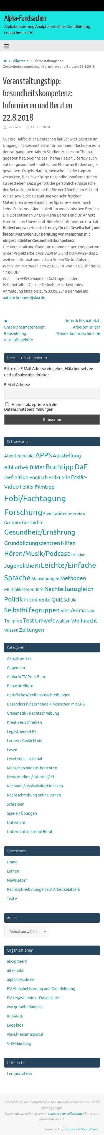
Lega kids (15, 1025)
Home (12, 862)
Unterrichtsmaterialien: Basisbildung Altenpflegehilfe (24, 330)
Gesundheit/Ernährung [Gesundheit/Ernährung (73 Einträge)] (39, 532)
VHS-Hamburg (19, 1043)
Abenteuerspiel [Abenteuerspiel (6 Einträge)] (19, 456)
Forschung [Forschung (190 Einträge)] (23, 512)
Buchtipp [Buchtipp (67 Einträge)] (59, 467)
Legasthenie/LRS (21, 731)
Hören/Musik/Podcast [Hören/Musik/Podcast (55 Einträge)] (37, 554)
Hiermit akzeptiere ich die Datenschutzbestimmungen (30, 407)
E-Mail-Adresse (17, 384)
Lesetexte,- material (24, 759)
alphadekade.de (20, 979)
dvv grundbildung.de (25, 1007)
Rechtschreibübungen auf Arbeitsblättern (43, 889)
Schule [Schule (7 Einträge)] (70, 600)
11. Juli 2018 (40, 127)
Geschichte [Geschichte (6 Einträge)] (33, 522)
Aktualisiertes (19, 658)
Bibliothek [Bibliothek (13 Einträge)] (16, 467)
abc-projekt (17, 961)
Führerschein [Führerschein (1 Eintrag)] (76, 514)
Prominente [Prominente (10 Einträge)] (37, 600)
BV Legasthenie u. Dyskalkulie (33, 998)
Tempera (70, 1129)
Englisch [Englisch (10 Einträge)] (38, 478)
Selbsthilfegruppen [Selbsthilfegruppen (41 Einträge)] (32, 610)
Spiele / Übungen (22, 813)
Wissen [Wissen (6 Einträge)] (11, 630)
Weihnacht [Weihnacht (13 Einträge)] (84, 621)
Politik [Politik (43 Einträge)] (13, 599)
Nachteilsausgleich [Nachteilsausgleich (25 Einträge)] (68, 589)
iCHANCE (15, 1016)
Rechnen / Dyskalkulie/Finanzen (35, 786)
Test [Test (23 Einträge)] (28, 620)
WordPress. (89, 1129)
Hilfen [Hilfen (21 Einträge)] (68, 543)
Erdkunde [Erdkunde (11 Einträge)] (59, 478)
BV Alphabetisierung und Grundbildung (41, 988)
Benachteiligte (20, 686)
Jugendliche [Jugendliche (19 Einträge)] (19, 566)
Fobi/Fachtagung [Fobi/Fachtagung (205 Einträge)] (35, 498)
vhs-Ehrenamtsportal (25, 1034)
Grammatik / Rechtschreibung (33, 713)
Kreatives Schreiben (24, 722)
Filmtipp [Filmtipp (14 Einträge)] (45, 487)
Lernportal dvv (19, 1073)
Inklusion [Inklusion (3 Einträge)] (78, 554)
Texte (12, 898)
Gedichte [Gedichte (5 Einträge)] (12, 522)
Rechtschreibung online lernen (34, 795)
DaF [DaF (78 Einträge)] (81, 467)
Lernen (13, 871)
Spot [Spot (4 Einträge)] (91, 610)
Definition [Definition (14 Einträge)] (16, 477)
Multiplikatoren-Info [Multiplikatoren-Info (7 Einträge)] (24, 589)
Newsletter (17, 880)
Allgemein (20, 61)
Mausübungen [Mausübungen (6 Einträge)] (45, 579)
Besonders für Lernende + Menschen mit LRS (46, 704)
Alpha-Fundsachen (25, 18)
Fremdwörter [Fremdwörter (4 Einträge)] (55, 513)
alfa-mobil (15, 970)
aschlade (15, 127)
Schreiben (15, 804)
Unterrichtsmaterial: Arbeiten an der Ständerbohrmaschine (78, 327)
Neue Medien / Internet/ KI (30, 777)
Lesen (12, 750)
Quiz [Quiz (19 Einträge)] (57, 599)
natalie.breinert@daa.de (24, 297)
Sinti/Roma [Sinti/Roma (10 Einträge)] (73, 611)
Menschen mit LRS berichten (32, 768)
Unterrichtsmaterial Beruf (29, 831)
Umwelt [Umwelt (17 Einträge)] (45, 620)
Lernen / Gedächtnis (24, 740)
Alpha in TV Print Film (26, 677)
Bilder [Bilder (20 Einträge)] (37, 467)
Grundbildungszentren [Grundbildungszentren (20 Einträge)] (32, 543)
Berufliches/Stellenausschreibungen (38, 695)
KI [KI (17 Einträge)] (37, 566)
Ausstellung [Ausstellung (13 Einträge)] (67, 455)
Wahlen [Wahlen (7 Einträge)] (62, 621)
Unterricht (16, 822)
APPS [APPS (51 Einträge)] (43, 455)
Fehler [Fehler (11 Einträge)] (27, 487)
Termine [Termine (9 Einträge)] (13, 621)
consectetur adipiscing (64, 1113)
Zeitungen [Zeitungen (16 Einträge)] (31, 629)
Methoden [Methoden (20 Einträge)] (73, 578)
